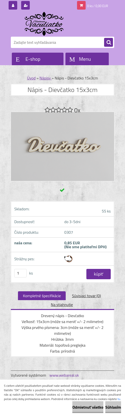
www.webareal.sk (64, 375)
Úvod (31, 78)
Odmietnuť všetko (87, 407)
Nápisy (45, 78)
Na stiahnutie (62, 305)
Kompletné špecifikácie (42, 296)
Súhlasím (113, 407)
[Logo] (44, 24)
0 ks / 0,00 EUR (97, 5)
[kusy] (20, 273)
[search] (108, 42)
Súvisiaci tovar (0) (86, 296)
